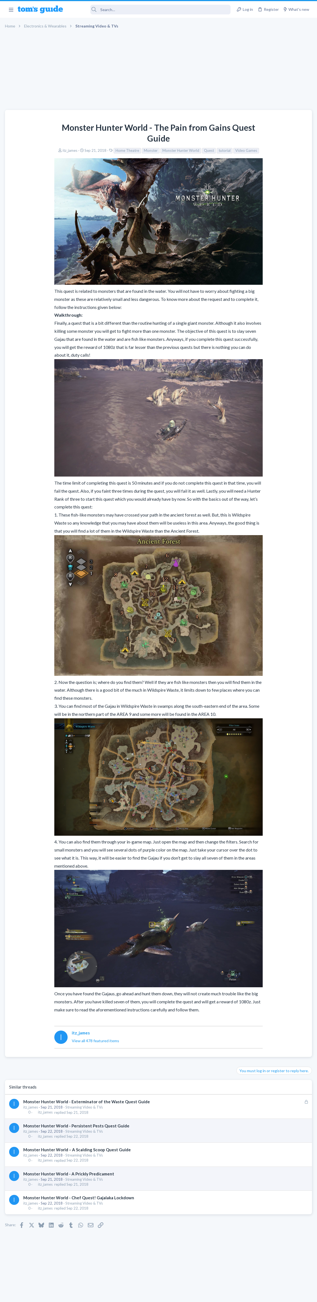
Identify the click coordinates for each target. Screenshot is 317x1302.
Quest (165, 150)
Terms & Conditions (211, 1294)
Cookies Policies (138, 1294)
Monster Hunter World (136, 150)
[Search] (150, 9)
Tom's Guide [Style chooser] (272, 1271)
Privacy (173, 1294)
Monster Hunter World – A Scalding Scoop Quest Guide (77, 1136)
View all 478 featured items (53, 1027)
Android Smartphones (256, 306)
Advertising (99, 1294)
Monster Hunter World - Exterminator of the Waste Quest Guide (87, 1088)
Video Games (202, 150)
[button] (11, 9)
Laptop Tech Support (255, 338)
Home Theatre (83, 150)
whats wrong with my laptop (271, 349)
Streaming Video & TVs (84, 1094)
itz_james (25, 150)
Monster (106, 150)
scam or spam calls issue (267, 290)
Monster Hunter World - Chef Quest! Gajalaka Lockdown (79, 1184)
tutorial (180, 150)
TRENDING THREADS (246, 279)
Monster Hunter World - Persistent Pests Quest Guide (77, 1112)
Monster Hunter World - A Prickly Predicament (69, 1160)
